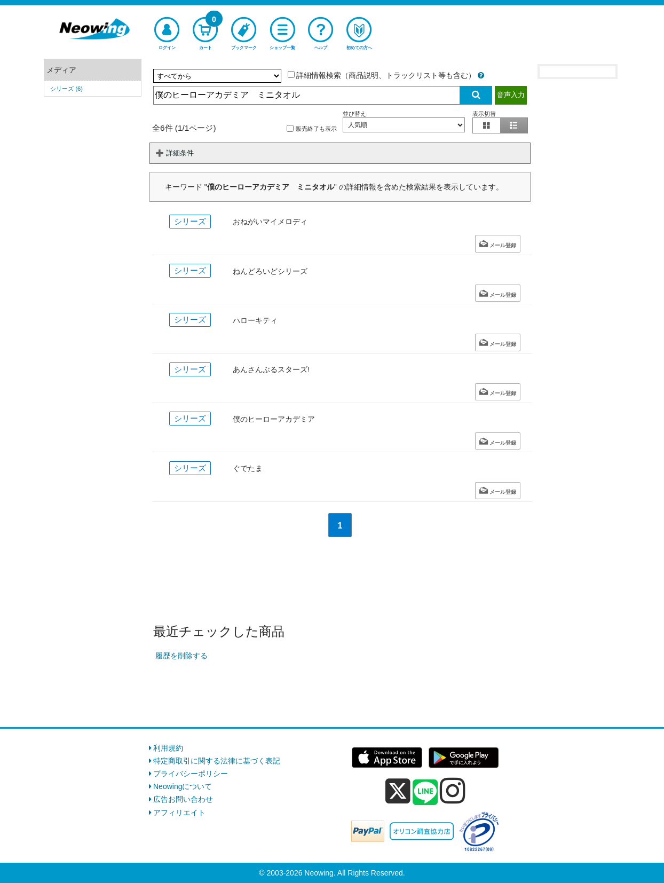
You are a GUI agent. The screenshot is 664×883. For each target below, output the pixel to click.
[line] (425, 793)
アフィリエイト (179, 812)
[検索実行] (476, 95)
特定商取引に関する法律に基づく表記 (216, 760)
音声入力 (511, 95)
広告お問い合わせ (183, 799)
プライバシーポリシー (190, 773)
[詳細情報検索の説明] (481, 75)
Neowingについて (182, 786)
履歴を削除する (181, 655)
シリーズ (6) (66, 88)
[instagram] (452, 791)
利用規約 (168, 748)
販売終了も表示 (312, 128)
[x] (397, 791)
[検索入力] (306, 95)
